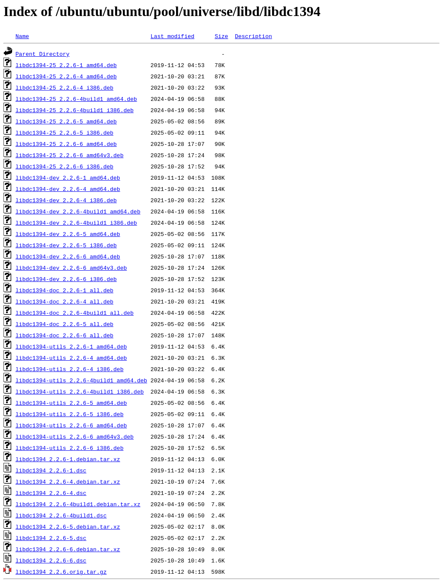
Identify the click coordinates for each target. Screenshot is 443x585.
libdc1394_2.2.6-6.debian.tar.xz (68, 549)
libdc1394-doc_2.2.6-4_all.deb (64, 301)
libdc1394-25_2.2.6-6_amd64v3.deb (70, 155)
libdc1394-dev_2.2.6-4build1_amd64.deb (78, 211)
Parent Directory (43, 54)
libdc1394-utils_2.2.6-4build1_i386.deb (80, 391)
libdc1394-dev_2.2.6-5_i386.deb (66, 245)
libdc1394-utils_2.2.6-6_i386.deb (70, 448)
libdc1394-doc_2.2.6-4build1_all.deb (75, 313)
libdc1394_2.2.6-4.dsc (51, 493)
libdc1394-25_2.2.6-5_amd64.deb (66, 121)
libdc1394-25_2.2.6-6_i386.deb (64, 166)
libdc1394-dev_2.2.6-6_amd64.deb (68, 256)
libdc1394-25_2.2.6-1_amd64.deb (66, 65)
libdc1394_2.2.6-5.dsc (51, 538)
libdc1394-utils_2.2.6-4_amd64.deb (71, 358)
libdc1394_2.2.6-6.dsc (51, 560)
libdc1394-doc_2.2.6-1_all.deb (64, 290)
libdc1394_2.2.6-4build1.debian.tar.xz (78, 504)
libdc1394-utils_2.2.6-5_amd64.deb (71, 403)
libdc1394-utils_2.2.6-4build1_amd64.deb (81, 380)
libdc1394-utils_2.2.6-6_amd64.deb (71, 425)
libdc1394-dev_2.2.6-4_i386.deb (66, 200)
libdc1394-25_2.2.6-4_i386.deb (64, 87)
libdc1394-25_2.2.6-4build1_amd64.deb (76, 99)
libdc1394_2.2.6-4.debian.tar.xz (68, 481)
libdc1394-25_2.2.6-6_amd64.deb (66, 144)
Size (221, 36)
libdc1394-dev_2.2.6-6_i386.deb (66, 279)
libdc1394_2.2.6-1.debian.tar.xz (68, 459)
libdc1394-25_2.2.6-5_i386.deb (64, 132)
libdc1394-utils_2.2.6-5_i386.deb (70, 414)
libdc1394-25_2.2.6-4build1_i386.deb (75, 110)
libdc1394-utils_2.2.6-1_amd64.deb (71, 346)
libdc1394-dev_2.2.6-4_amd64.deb (68, 189)
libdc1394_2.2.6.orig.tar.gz (61, 571)
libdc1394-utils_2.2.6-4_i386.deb (70, 369)
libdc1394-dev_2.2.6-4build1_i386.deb (76, 222)
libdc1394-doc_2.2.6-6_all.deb (64, 335)
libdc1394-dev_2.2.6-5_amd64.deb (68, 234)
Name (22, 36)
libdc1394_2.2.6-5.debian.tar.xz (68, 526)
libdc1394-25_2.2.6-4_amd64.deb (66, 76)
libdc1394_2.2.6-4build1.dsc (61, 515)
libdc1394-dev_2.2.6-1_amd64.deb (68, 177)
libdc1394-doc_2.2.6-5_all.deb (64, 324)
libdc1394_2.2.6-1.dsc (51, 470)
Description (253, 36)
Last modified (172, 36)
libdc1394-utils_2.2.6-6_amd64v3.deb (75, 436)
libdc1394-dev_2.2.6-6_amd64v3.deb (71, 267)
